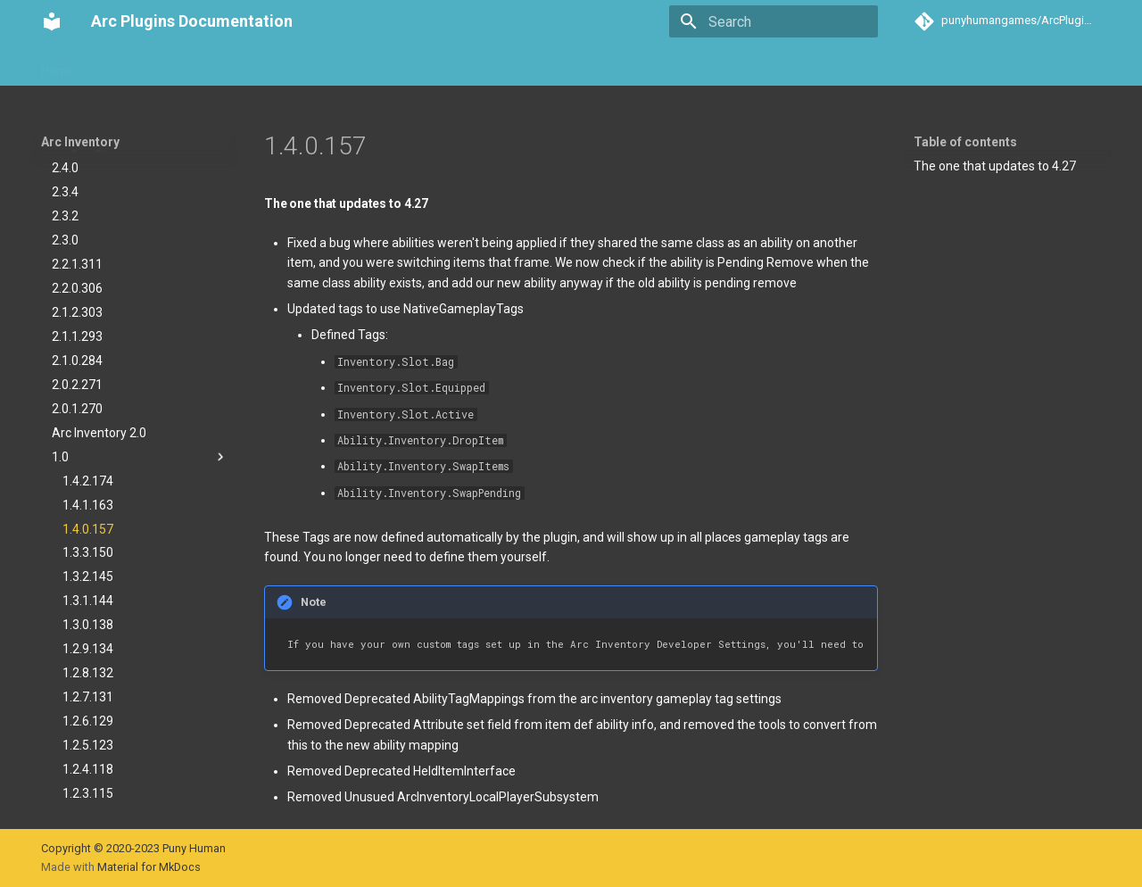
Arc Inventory (133, 65)
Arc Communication (332, 65)
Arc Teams (223, 65)
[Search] (773, 21)
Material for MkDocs (149, 867)
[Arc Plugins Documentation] (52, 21)
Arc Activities (447, 65)
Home (58, 65)
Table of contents (965, 142)
